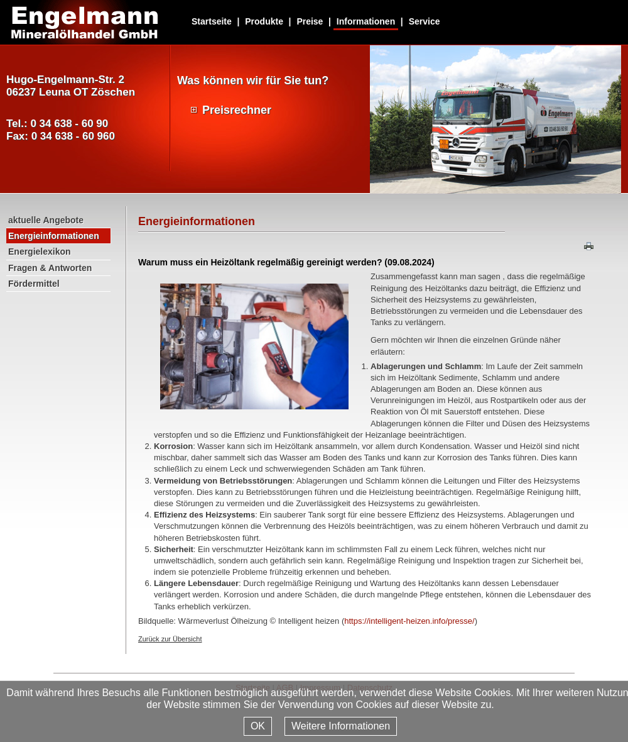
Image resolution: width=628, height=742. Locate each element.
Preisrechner (236, 110)
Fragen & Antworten (50, 268)
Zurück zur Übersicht (170, 639)
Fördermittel (34, 284)
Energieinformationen (53, 236)
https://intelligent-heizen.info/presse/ (409, 621)
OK (258, 726)
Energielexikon (39, 251)
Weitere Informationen (340, 726)
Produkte (264, 21)
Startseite (212, 21)
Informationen (366, 21)
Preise (309, 21)
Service (424, 21)
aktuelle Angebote (46, 220)
